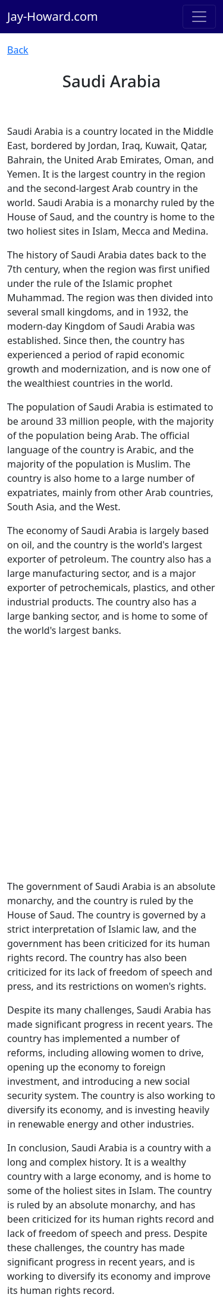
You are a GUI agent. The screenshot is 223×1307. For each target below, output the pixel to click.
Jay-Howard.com (52, 16)
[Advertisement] (111, 758)
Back (18, 49)
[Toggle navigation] (199, 17)
